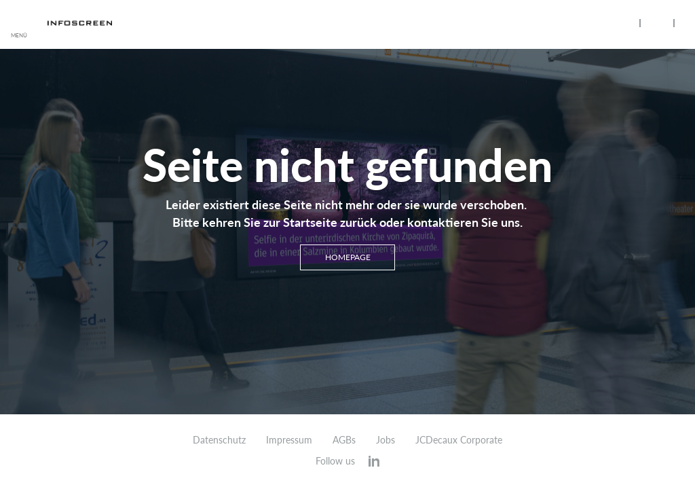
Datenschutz (219, 440)
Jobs (385, 440)
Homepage (348, 257)
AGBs (344, 440)
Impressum (289, 440)
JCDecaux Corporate (458, 440)
